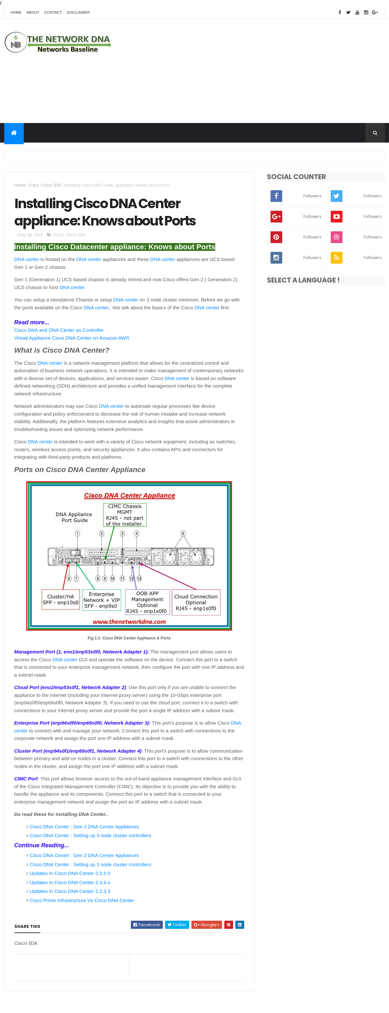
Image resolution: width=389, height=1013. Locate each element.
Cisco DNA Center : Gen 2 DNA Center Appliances (84, 826)
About (33, 12)
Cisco (34, 185)
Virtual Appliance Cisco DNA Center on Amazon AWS (72, 338)
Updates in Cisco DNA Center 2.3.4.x (70, 882)
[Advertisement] (266, 70)
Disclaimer (78, 12)
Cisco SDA (51, 185)
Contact (53, 12)
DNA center (26, 259)
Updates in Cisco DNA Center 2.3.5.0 (70, 873)
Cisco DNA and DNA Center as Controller (59, 330)
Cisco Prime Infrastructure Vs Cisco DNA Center (82, 900)
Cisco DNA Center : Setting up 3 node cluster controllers (90, 835)
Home (16, 12)
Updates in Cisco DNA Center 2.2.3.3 (70, 891)
